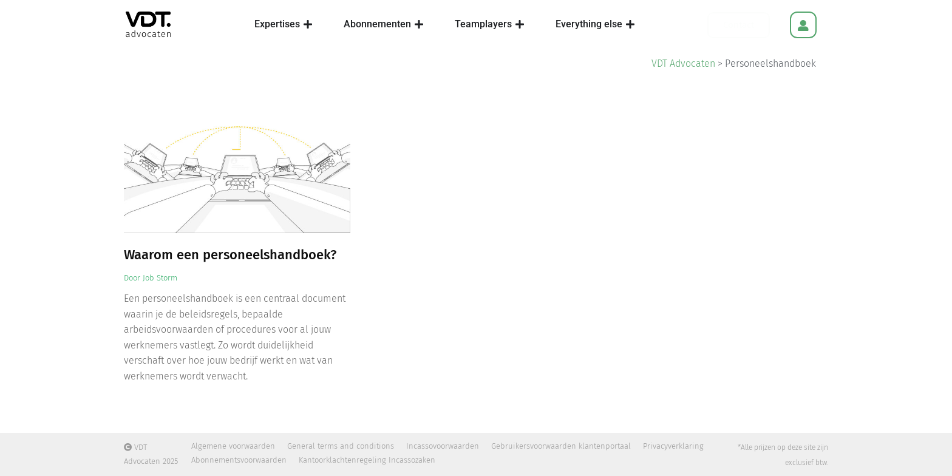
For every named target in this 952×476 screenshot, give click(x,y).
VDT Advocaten (683, 63)
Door (150, 277)
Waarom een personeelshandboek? (230, 254)
